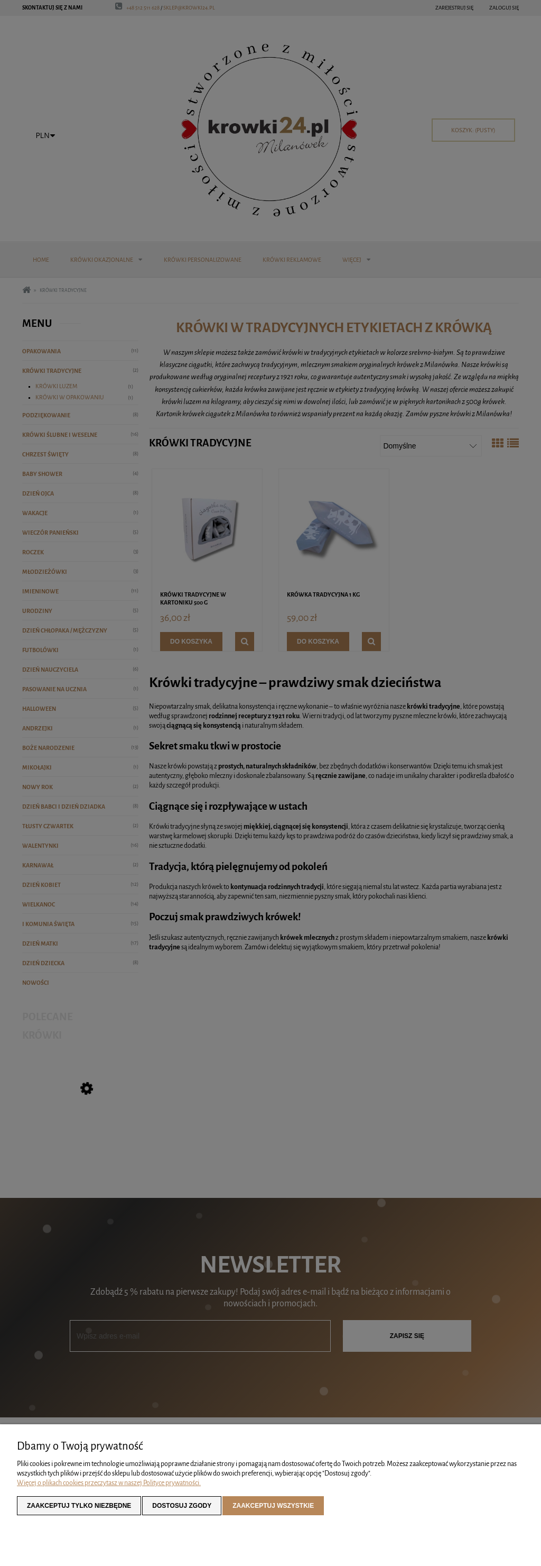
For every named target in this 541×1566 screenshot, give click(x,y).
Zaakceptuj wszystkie (273, 1505)
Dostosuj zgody (181, 1505)
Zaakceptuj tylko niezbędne (79, 1505)
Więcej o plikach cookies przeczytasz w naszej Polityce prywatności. (109, 1483)
